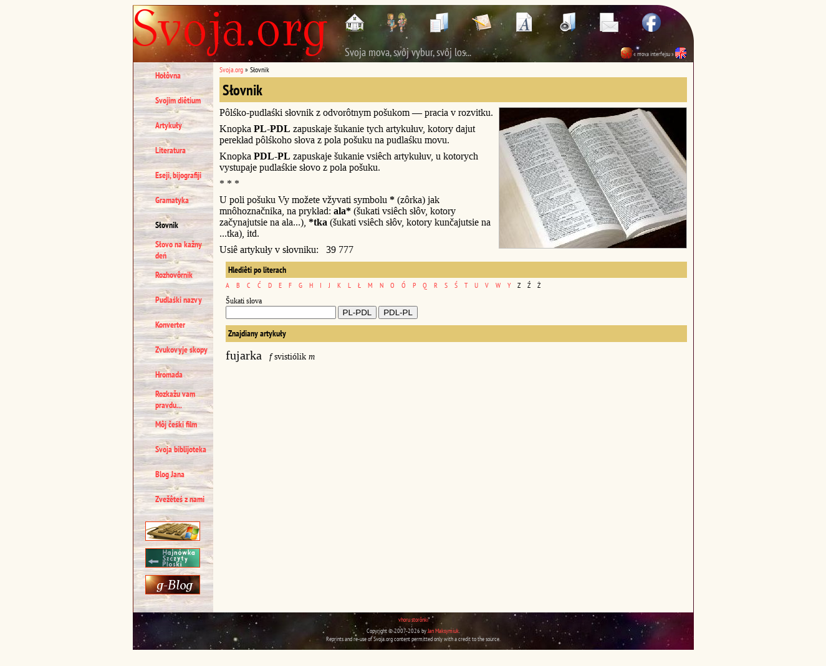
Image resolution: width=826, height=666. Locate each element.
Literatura (170, 150)
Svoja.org (231, 69)
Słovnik (166, 225)
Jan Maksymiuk (443, 631)
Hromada (169, 374)
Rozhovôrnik (174, 274)
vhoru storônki (413, 620)
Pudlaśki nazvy (178, 299)
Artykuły (168, 125)
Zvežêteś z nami (179, 499)
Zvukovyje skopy (181, 349)
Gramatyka (172, 200)
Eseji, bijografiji (178, 175)
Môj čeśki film (176, 424)
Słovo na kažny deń (178, 250)
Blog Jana (170, 474)
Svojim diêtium (178, 100)
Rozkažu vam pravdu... (175, 399)
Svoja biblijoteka (180, 449)
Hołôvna (168, 75)
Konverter (170, 324)
